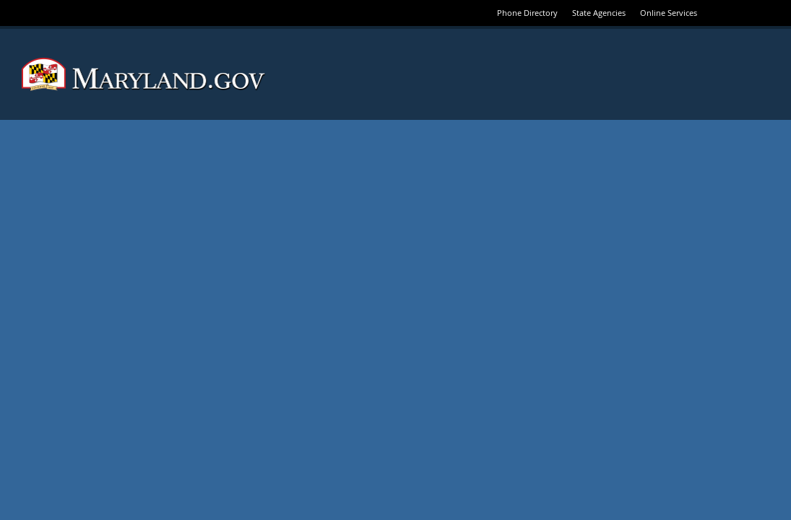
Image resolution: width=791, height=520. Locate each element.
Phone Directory (527, 12)
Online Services (668, 12)
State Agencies (599, 12)
